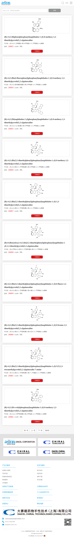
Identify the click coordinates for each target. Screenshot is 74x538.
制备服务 (5, 479)
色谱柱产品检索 (7, 486)
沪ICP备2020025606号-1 (37, 533)
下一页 (40, 430)
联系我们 (40, 498)
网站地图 (40, 503)
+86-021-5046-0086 (10, 521)
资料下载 (39, 476)
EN (67, 3)
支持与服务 (41, 465)
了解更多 (37, 51)
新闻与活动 (6, 498)
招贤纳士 (5, 503)
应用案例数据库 (7, 492)
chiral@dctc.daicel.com (11, 524)
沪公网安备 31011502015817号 (37, 536)
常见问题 (39, 479)
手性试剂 (5, 473)
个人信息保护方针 (43, 492)
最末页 (47, 430)
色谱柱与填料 (6, 470)
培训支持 (39, 473)
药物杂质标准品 (7, 476)
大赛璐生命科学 (42, 486)
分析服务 (5, 483)
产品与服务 (6, 465)
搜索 (54, 10)
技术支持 (39, 470)
